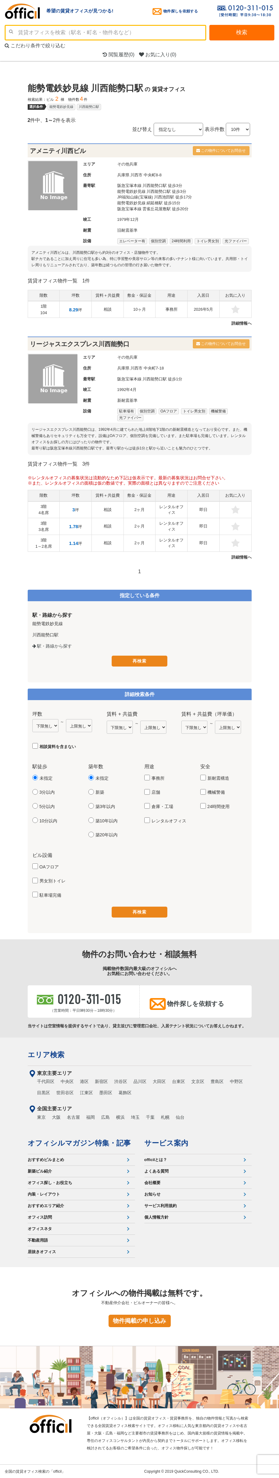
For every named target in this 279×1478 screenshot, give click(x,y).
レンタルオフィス (168, 820)
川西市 (136, 175)
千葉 (150, 1116)
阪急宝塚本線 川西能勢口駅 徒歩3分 (149, 185)
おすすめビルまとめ (46, 1159)
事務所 (158, 777)
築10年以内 (106, 820)
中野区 (236, 1080)
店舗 (155, 792)
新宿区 (101, 1080)
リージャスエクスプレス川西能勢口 (79, 344)
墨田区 (105, 1092)
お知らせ (152, 1193)
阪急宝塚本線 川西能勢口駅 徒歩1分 (149, 379)
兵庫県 (123, 175)
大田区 (159, 1080)
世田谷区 (65, 1092)
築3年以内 (105, 806)
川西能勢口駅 (89, 107)
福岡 (90, 1116)
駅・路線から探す (52, 646)
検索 (241, 32)
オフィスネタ (40, 1228)
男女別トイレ (53, 880)
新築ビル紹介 (40, 1170)
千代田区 (45, 1080)
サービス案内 (166, 1142)
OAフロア (49, 866)
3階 (43, 509)
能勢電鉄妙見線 (61, 107)
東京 (41, 1116)
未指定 (46, 777)
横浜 (120, 1116)
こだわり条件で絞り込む (35, 45)
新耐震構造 (218, 777)
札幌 (165, 1116)
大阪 (56, 1116)
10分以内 (49, 820)
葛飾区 (125, 1092)
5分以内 (47, 806)
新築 (99, 792)
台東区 (178, 1080)
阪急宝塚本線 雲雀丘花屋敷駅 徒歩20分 (153, 209)
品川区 (139, 1080)
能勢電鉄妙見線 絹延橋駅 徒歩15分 (149, 203)
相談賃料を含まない (58, 746)
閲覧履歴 (118, 54)
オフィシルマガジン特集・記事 (79, 1142)
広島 (105, 1116)
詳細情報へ (241, 323)
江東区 (86, 1092)
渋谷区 (120, 1080)
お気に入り (157, 54)
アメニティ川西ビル (58, 150)
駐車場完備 (50, 894)
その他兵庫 (127, 164)
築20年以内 (106, 834)
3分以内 (47, 792)
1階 (43, 309)
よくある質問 (156, 1170)
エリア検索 (46, 1054)
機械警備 (216, 792)
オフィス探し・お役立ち (50, 1182)
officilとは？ (155, 1159)
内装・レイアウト (44, 1193)
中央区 (67, 1080)
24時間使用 (218, 806)
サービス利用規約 (160, 1205)
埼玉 (135, 1116)
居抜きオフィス (42, 1251)
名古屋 (73, 1116)
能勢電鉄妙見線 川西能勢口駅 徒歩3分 (151, 191)
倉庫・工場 (162, 806)
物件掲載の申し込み (139, 1320)
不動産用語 (38, 1239)
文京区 (197, 1080)
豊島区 (217, 1080)
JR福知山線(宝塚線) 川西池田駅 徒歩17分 (154, 197)
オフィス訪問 (40, 1216)
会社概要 (152, 1182)
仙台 (180, 1116)
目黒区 (43, 1092)
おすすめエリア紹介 (46, 1205)
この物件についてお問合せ (221, 150)
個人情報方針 (156, 1216)
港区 (84, 1080)
